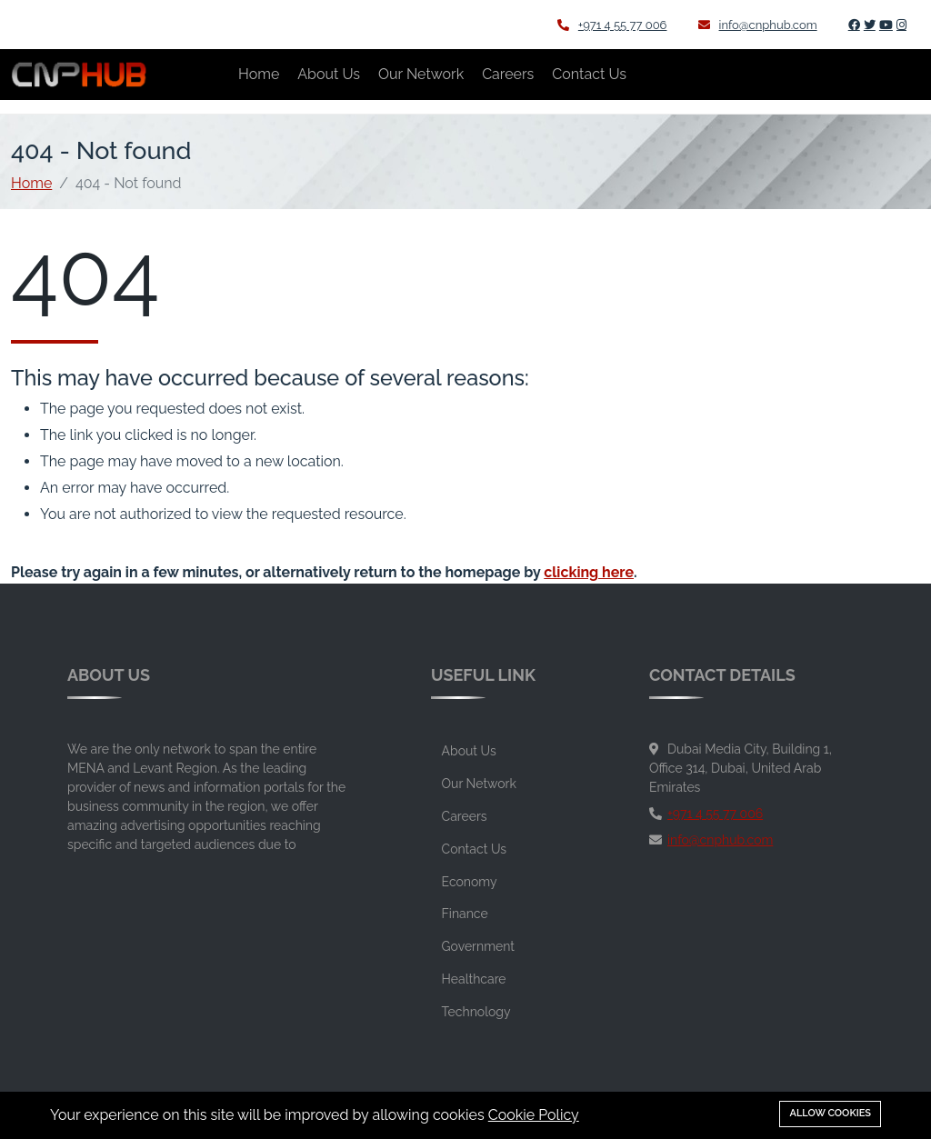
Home (258, 74)
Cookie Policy (533, 1115)
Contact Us (589, 74)
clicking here (589, 572)
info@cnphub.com (757, 25)
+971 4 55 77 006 (612, 25)
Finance (465, 913)
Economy (469, 881)
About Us (328, 74)
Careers (508, 74)
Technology (476, 1011)
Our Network (421, 74)
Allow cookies (830, 1113)
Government (478, 946)
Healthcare (474, 979)
